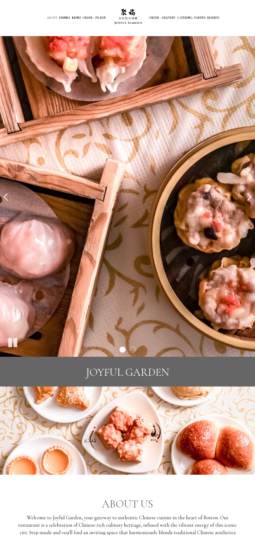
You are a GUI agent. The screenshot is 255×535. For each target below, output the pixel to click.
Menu (76, 18)
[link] (127, 17)
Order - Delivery (162, 18)
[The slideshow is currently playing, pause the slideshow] (12, 341)
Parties (200, 18)
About (52, 18)
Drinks (64, 18)
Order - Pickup (94, 18)
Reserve (213, 18)
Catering (185, 18)
